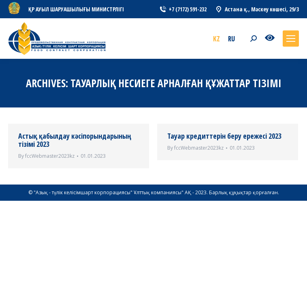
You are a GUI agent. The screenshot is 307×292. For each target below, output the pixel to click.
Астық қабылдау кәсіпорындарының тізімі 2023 (74, 140)
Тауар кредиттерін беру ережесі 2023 (224, 136)
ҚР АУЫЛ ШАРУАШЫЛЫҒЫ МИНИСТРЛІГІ (76, 9)
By (46, 155)
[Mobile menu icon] (291, 38)
